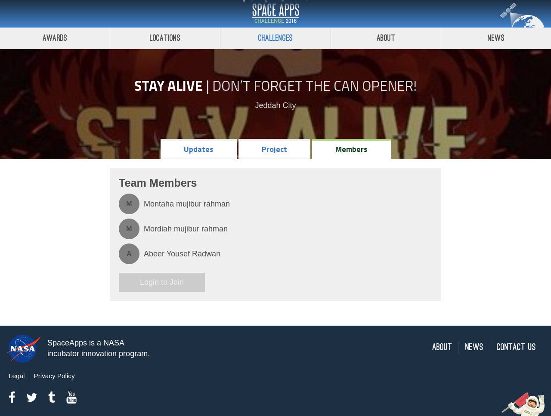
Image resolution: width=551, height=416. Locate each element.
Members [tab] (351, 149)
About (386, 38)
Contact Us (516, 347)
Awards (55, 38)
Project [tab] (274, 149)
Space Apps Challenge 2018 (275, 14)
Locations (165, 38)
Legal (17, 375)
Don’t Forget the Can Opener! (314, 85)
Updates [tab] (199, 149)
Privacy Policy (54, 375)
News (474, 347)
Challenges (275, 38)
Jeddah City (275, 105)
